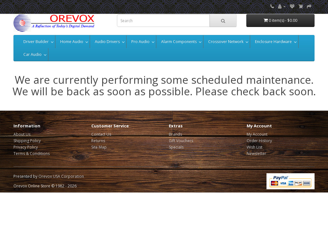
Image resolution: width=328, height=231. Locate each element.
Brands (175, 134)
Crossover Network (225, 41)
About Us (21, 134)
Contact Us (101, 134)
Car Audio (32, 54)
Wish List (254, 147)
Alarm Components (179, 41)
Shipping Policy (27, 140)
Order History (259, 140)
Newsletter (256, 153)
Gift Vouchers (181, 140)
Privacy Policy (25, 147)
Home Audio (71, 41)
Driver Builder (36, 41)
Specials (176, 147)
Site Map (99, 147)
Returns (98, 140)
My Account (257, 134)
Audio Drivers (107, 41)
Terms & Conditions (31, 153)
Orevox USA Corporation (61, 176)
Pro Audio (140, 41)
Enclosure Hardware (273, 41)
